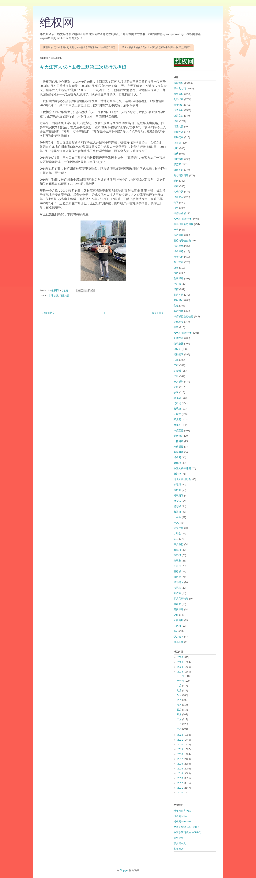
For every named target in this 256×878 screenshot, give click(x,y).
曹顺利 (177, 425)
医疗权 (177, 571)
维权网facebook (182, 821)
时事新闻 (178, 495)
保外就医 (178, 582)
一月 (179, 728)
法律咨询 (178, 441)
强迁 (176, 121)
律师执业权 (180, 213)
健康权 (177, 462)
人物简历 (178, 620)
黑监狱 (177, 164)
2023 (180, 671)
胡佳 (176, 614)
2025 (180, 662)
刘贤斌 (177, 593)
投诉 (176, 148)
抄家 (176, 392)
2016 (180, 763)
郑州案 (177, 419)
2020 (180, 744)
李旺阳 (177, 484)
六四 (176, 273)
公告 (176, 387)
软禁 (176, 207)
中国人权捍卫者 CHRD (187, 827)
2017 (180, 759)
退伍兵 (177, 577)
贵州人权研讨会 (182, 479)
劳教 (176, 305)
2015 (180, 768)
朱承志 (177, 587)
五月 (179, 709)
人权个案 (178, 191)
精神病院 (178, 354)
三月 (179, 719)
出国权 (177, 511)
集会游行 (178, 544)
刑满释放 (178, 278)
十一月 (181, 680)
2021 (180, 739)
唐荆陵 (177, 473)
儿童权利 (178, 338)
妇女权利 (178, 381)
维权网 (57, 22)
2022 (180, 734)
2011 (180, 787)
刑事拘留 (178, 132)
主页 (103, 312)
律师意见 (178, 430)
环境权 (177, 414)
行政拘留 (65, 295)
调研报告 (178, 435)
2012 (180, 783)
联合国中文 (180, 843)
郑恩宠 (177, 560)
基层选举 (178, 137)
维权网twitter (181, 816)
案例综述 (178, 609)
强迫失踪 (178, 197)
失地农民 (178, 321)
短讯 (176, 631)
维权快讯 (178, 104)
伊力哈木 (178, 636)
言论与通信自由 (182, 240)
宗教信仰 (178, 235)
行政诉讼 (178, 110)
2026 (180, 657)
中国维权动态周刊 (183, 224)
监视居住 (178, 452)
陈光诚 (177, 370)
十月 (179, 685)
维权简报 (178, 94)
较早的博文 (158, 312)
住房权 (177, 625)
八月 (179, 695)
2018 (180, 754)
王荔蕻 (177, 517)
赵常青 (177, 604)
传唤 (176, 202)
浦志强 (177, 506)
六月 (179, 704)
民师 (176, 376)
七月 (179, 699)
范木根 (177, 555)
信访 (176, 153)
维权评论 (178, 251)
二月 (179, 724)
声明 (176, 229)
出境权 (177, 408)
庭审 (176, 186)
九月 (179, 690)
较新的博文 (49, 312)
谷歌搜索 (178, 848)
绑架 (176, 327)
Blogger (124, 870)
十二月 (181, 676)
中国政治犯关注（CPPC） (188, 832)
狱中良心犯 (180, 88)
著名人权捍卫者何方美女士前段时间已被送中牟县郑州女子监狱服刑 (156, 47)
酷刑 (176, 180)
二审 (176, 365)
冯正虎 (177, 403)
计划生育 (178, 528)
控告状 (177, 283)
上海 (176, 267)
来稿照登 (178, 446)
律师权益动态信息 (183, 316)
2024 (180, 666)
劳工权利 (178, 262)
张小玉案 (178, 642)
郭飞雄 (177, 397)
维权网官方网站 (182, 810)
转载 (176, 359)
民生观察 (178, 837)
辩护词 (177, 490)
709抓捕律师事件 (183, 218)
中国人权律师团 (182, 468)
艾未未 (177, 566)
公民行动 (178, 99)
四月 (179, 714)
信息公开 (178, 343)
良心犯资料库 (181, 175)
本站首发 (53, 295)
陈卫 (176, 538)
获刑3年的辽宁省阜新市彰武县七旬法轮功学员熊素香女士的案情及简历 (79, 47)
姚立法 (177, 500)
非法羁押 (178, 310)
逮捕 (176, 289)
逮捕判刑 (178, 170)
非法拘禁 (178, 294)
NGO (176, 522)
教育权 (177, 549)
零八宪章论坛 (181, 598)
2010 (180, 792)
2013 (180, 778)
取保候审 (178, 300)
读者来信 (178, 256)
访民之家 (178, 115)
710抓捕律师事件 (183, 332)
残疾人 (177, 349)
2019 (180, 749)
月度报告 (178, 159)
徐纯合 (177, 533)
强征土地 (178, 245)
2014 (180, 773)
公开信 (177, 142)
